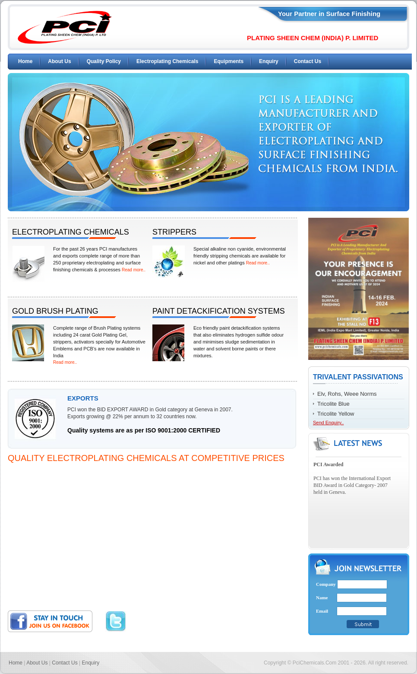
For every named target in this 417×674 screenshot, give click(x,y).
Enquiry (268, 61)
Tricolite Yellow (335, 413)
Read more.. (133, 269)
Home (25, 61)
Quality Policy (104, 61)
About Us (59, 61)
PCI (65, 27)
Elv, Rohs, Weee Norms (347, 394)
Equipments (228, 61)
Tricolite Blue (333, 404)
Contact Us (307, 61)
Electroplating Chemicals (167, 61)
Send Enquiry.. (328, 422)
